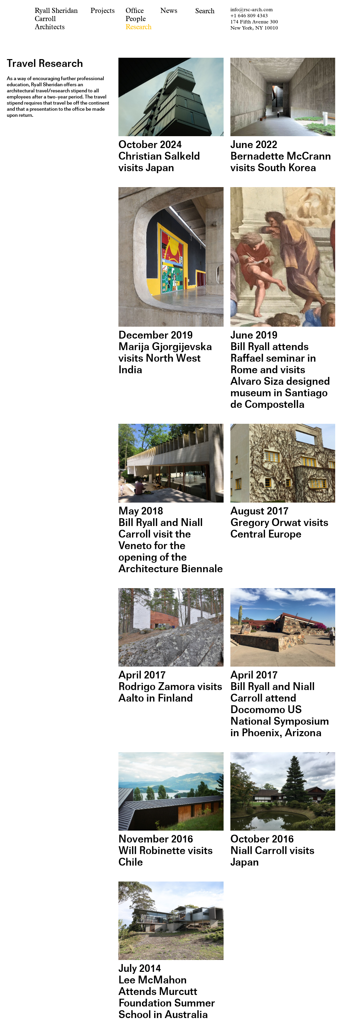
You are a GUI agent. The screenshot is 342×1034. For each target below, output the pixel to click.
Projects (103, 10)
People (136, 18)
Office (135, 10)
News (168, 10)
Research (138, 27)
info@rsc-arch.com (251, 9)
